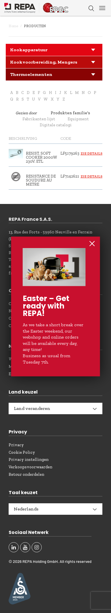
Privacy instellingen (29, 459)
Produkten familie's (70, 113)
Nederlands (26, 509)
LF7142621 (69, 176)
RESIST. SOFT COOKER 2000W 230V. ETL (41, 157)
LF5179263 (69, 153)
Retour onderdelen (26, 474)
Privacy (16, 445)
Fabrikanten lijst (38, 119)
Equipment (78, 119)
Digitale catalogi (56, 125)
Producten (35, 26)
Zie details (91, 154)
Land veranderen (32, 408)
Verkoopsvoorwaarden (30, 467)
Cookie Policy (22, 452)
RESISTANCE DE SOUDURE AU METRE (41, 180)
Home (13, 26)
